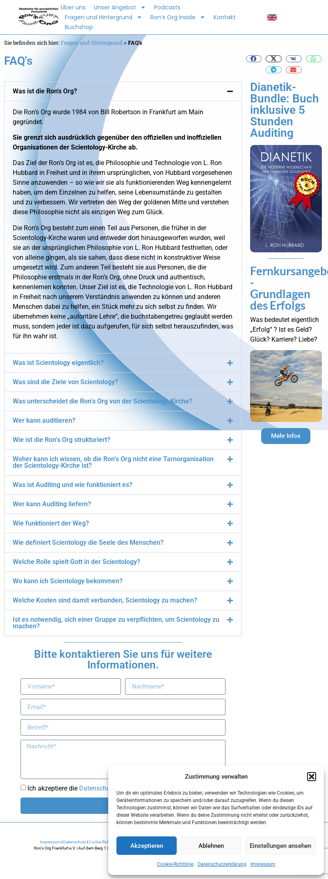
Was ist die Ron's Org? (45, 91)
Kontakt (225, 17)
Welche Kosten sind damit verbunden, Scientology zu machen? (105, 600)
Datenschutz (74, 842)
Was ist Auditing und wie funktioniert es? (72, 485)
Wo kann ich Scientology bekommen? (68, 581)
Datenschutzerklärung (222, 864)
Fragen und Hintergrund (103, 17)
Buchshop (79, 27)
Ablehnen (211, 846)
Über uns (73, 7)
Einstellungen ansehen (280, 846)
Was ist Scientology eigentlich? (58, 363)
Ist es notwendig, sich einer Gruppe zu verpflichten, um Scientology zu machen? (116, 623)
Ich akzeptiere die (85, 788)
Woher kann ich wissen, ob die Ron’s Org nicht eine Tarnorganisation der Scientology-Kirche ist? (113, 462)
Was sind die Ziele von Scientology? (65, 382)
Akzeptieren (146, 846)
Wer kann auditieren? (44, 420)
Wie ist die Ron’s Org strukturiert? (61, 440)
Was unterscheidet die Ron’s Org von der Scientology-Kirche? (102, 401)
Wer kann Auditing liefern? (52, 504)
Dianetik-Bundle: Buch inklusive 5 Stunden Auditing (284, 110)
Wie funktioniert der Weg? (51, 523)
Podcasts (167, 7)
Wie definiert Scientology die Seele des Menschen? (88, 542)
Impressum (263, 864)
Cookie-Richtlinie (175, 864)
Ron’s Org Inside (177, 17)
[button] (312, 777)
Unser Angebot (120, 7)
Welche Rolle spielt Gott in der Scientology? (76, 562)
